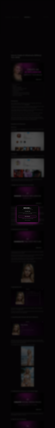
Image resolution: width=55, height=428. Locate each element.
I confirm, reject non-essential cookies (27, 218)
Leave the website (27, 220)
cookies (31, 213)
